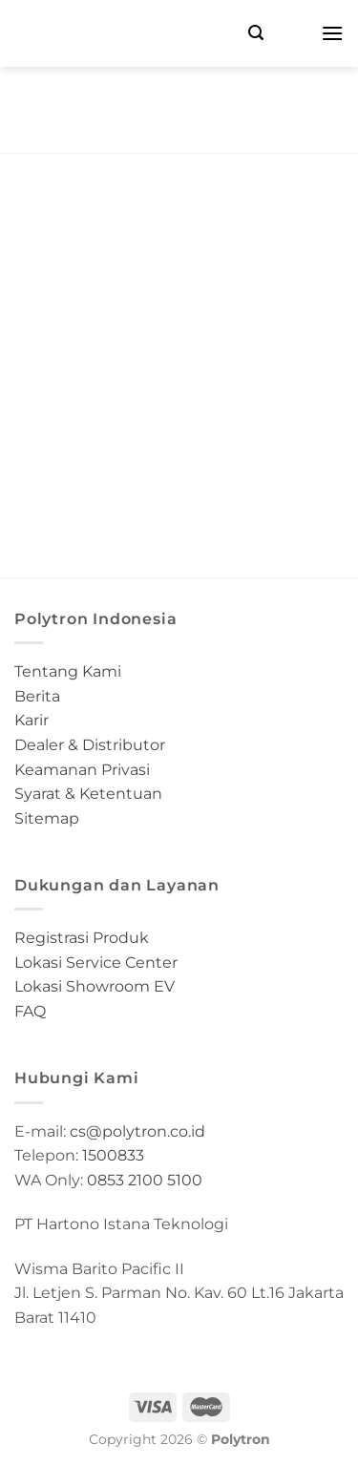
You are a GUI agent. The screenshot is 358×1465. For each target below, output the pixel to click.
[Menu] (332, 33)
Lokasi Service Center (96, 962)
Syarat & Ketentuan (88, 794)
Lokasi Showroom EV (94, 986)
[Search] (255, 33)
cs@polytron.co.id (137, 1131)
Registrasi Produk (81, 938)
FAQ (30, 1011)
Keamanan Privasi (82, 770)
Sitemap (46, 818)
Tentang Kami (67, 671)
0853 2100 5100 (144, 1180)
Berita (37, 696)
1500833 (113, 1155)
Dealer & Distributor (89, 745)
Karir (31, 720)
